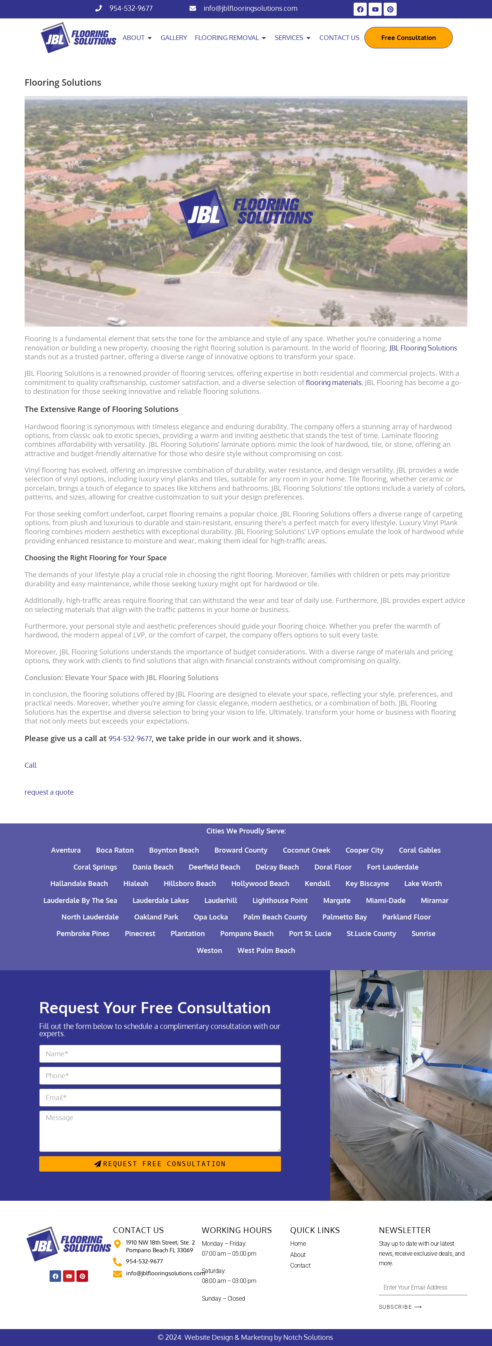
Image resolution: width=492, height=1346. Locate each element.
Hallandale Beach (79, 883)
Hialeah (135, 883)
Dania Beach (153, 867)
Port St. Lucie (310, 933)
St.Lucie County (371, 933)
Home (298, 1243)
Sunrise (423, 933)
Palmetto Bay (344, 917)
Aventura (66, 850)
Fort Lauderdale (393, 867)
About (298, 1254)
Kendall (317, 883)
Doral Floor (333, 867)
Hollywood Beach (260, 883)
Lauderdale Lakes (161, 900)
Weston (209, 950)
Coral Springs (95, 867)
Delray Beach (277, 867)
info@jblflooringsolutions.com (251, 8)
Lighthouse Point (280, 900)
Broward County (241, 850)
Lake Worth (423, 883)
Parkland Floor (406, 917)
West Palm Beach (266, 950)
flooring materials (333, 382)
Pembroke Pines (83, 933)
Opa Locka (211, 917)
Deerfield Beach (214, 867)
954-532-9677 (131, 8)
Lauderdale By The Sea (80, 900)
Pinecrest (140, 933)
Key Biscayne (367, 883)
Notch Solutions (308, 1337)
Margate (337, 900)
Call (31, 765)
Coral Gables (420, 850)
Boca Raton (115, 850)
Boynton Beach (174, 850)
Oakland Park (156, 917)
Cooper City (365, 850)
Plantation (188, 933)
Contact (300, 1265)
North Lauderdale (90, 917)
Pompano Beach (247, 933)
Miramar (435, 900)
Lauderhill (220, 900)
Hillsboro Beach (190, 883)
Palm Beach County (275, 917)
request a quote (49, 792)
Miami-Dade (386, 900)
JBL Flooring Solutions (423, 348)
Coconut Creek (306, 850)
